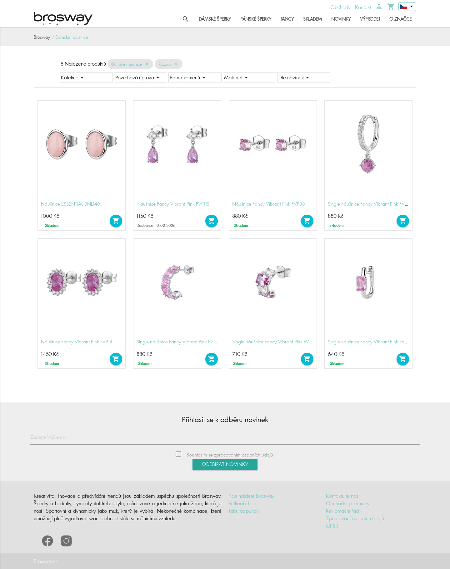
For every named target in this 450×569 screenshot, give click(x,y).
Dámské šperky (215, 19)
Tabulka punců (243, 510)
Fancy (287, 19)
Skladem (312, 19)
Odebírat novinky (225, 464)
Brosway (42, 37)
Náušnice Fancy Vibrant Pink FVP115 (173, 204)
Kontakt (363, 7)
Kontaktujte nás (342, 495)
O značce (400, 19)
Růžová (164, 64)
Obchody (340, 7)
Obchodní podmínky (347, 503)
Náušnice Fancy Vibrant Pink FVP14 (76, 341)
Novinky (341, 19)
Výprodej (370, 19)
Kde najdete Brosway (251, 495)
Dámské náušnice (126, 64)
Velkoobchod (242, 503)
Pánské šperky (255, 19)
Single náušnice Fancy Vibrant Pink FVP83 (370, 204)
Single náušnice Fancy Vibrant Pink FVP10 (179, 341)
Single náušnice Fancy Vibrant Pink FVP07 (370, 341)
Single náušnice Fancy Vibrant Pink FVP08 (275, 341)
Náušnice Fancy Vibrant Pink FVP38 (268, 204)
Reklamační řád (342, 510)
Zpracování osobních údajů (355, 518)
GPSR (332, 525)
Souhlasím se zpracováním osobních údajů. (231, 455)
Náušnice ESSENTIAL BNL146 (70, 204)
